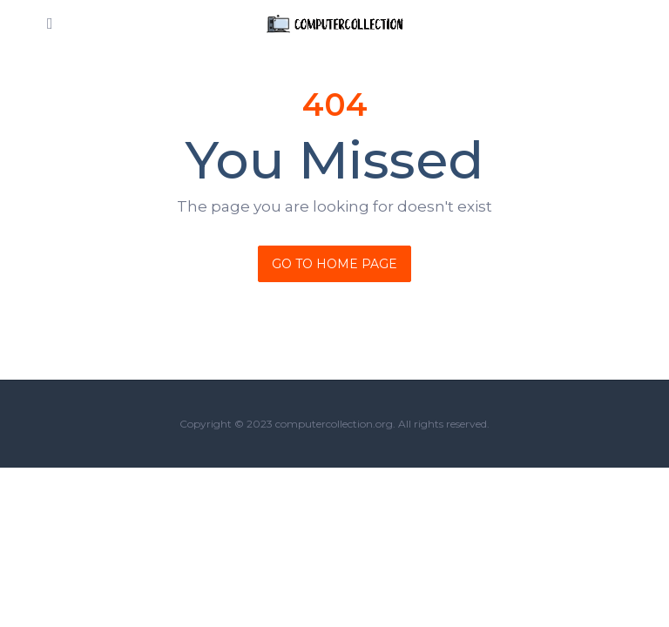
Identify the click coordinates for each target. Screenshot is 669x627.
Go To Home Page (334, 264)
